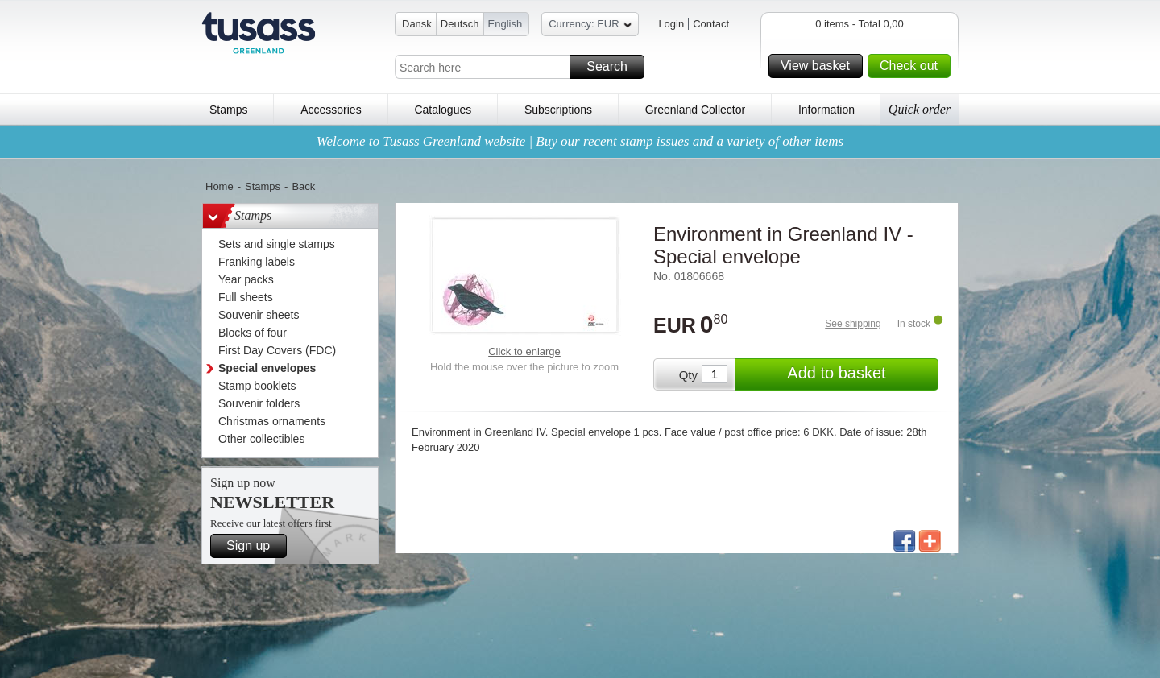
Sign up (254, 546)
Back (303, 186)
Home (219, 186)
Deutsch (460, 24)
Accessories (330, 109)
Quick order (920, 109)
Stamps (228, 109)
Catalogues (442, 109)
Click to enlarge (524, 351)
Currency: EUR (590, 26)
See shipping (852, 323)
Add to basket (860, 374)
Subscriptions (558, 109)
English (505, 24)
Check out (913, 66)
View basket (819, 66)
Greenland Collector (695, 109)
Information (826, 109)
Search (613, 67)
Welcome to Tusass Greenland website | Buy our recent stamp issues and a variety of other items (580, 141)
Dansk (417, 24)
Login (671, 24)
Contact (711, 24)
